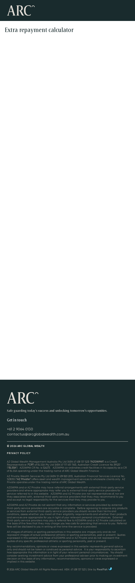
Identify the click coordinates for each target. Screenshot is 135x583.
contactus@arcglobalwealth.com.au (38, 434)
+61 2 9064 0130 (20, 429)
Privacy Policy (19, 453)
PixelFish (104, 569)
